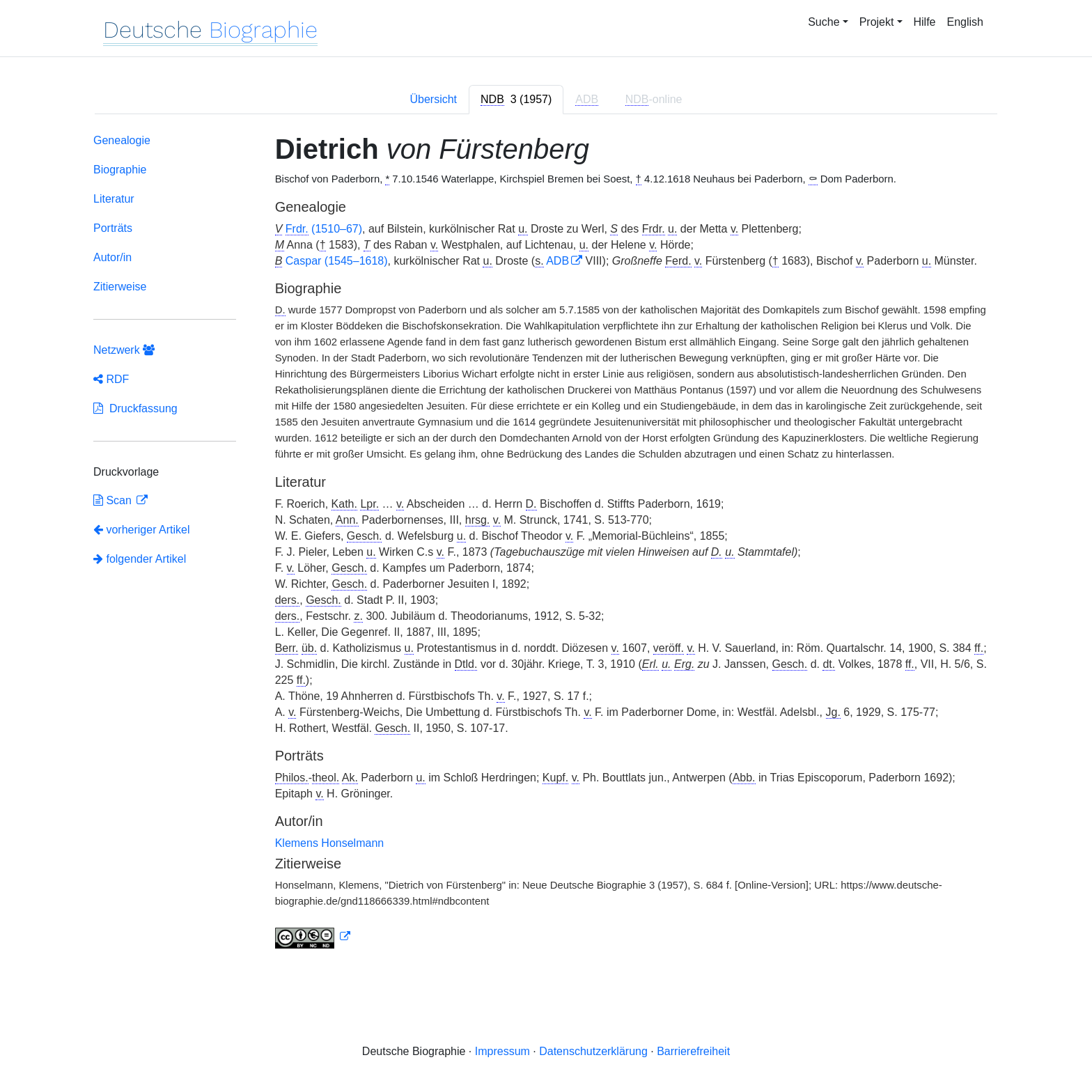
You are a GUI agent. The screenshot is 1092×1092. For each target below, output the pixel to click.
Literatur (113, 199)
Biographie (120, 170)
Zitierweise (119, 286)
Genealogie (121, 140)
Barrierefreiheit (693, 1051)
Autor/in (112, 257)
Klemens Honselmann (329, 843)
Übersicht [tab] (433, 99)
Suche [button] (823, 22)
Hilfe (925, 22)
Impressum (502, 1051)
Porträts (112, 228)
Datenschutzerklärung (593, 1051)
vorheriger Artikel (141, 530)
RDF (111, 379)
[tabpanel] (546, 544)
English (965, 22)
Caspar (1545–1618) (337, 261)
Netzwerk (124, 350)
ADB (557, 261)
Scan (113, 500)
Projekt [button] (876, 22)
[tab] (516, 99)
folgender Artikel (139, 559)
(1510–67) (324, 229)
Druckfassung (135, 408)
